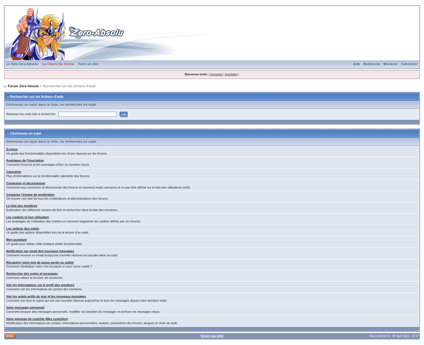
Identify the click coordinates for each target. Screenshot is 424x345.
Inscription (231, 74)
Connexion (216, 74)
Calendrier (409, 64)
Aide (356, 64)
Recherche (371, 64)
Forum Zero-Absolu (23, 86)
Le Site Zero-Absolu (22, 64)
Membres (390, 64)
